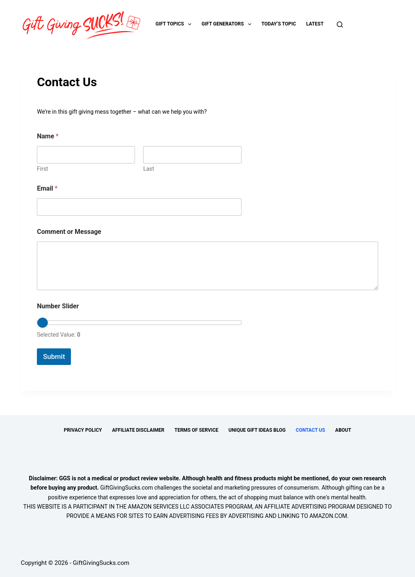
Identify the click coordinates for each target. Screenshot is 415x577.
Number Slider (58, 306)
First (42, 168)
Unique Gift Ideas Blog (257, 430)
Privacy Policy (83, 430)
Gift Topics (175, 24)
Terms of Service (196, 430)
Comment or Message (69, 231)
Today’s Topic (278, 24)
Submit (54, 356)
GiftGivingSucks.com (126, 487)
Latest (314, 24)
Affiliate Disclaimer (138, 430)
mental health (348, 497)
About (343, 430)
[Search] (340, 24)
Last (148, 168)
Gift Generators (228, 24)
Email (47, 188)
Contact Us (310, 430)
